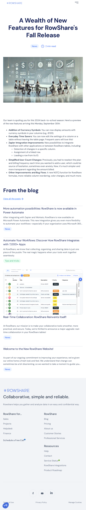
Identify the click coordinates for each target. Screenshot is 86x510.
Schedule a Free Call (14, 440)
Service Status (52, 460)
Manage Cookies (75, 502)
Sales (5, 419)
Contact (48, 455)
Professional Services (54, 438)
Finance (7, 433)
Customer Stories (52, 433)
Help (46, 451)
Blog (46, 419)
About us (48, 428)
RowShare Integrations (55, 465)
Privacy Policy (41, 502)
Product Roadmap (53, 470)
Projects (7, 423)
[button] (76, 2)
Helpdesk (7, 428)
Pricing (47, 423)
